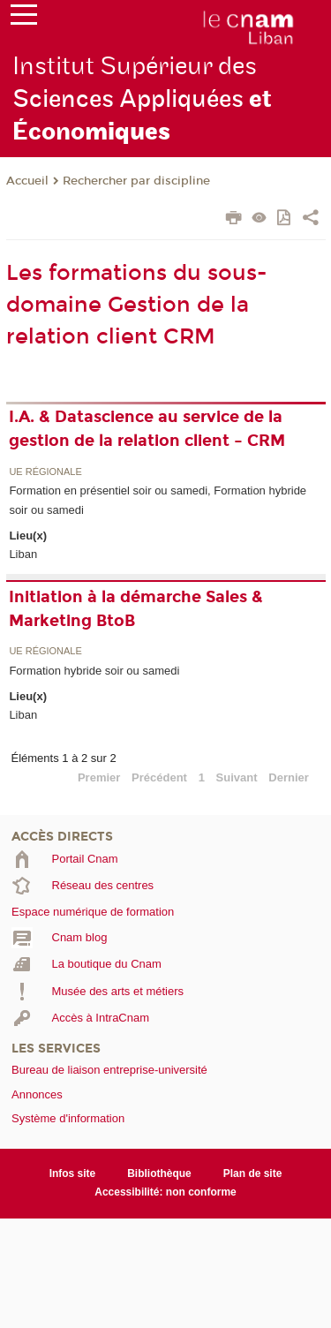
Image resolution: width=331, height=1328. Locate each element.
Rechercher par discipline (136, 181)
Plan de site (252, 1173)
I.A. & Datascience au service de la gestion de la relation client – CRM (147, 428)
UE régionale (45, 472)
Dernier (288, 777)
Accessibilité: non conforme (165, 1192)
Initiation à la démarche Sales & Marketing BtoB (136, 608)
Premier (99, 777)
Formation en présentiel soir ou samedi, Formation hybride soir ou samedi (157, 500)
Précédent (159, 777)
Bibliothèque (159, 1173)
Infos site (72, 1173)
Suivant (237, 777)
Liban (23, 554)
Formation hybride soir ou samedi (94, 670)
